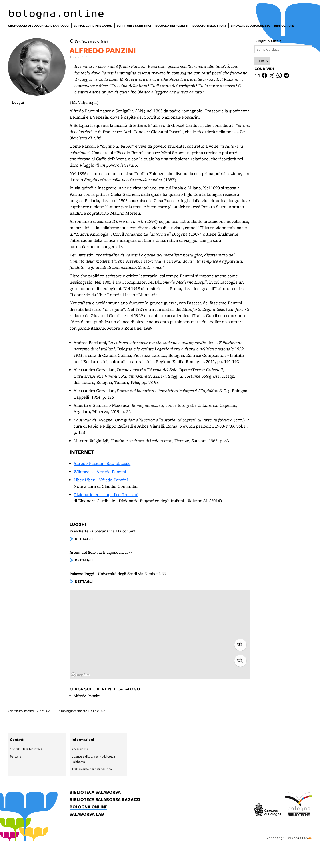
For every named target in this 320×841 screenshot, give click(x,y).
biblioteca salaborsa (95, 792)
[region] (160, 634)
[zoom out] (240, 661)
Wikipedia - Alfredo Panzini (100, 471)
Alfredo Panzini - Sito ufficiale (102, 463)
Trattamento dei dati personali (92, 769)
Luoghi (18, 102)
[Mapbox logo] (80, 674)
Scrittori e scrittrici (91, 41)
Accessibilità (80, 749)
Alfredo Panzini (87, 695)
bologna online (88, 807)
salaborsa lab (87, 814)
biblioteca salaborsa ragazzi (105, 799)
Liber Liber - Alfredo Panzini (101, 480)
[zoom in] (240, 645)
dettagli (84, 538)
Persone (15, 756)
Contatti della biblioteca (26, 749)
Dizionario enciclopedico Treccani (106, 494)
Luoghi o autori (267, 40)
